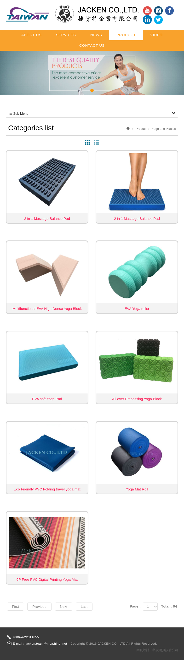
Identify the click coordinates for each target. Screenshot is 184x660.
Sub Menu (92, 113)
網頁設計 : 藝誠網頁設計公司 (157, 650)
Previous (39, 606)
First (15, 606)
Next (63, 606)
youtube (147, 10)
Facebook (169, 10)
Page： (136, 606)
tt (158, 19)
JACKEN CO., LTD (72, 14)
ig (147, 19)
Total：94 (169, 606)
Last (84, 606)
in (158, 10)
